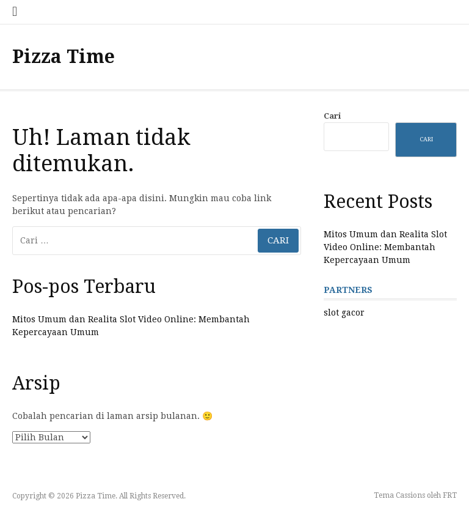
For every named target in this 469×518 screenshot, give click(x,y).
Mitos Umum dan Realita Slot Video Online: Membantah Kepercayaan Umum (385, 247)
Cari (332, 115)
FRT (450, 495)
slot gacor (344, 312)
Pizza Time (63, 56)
